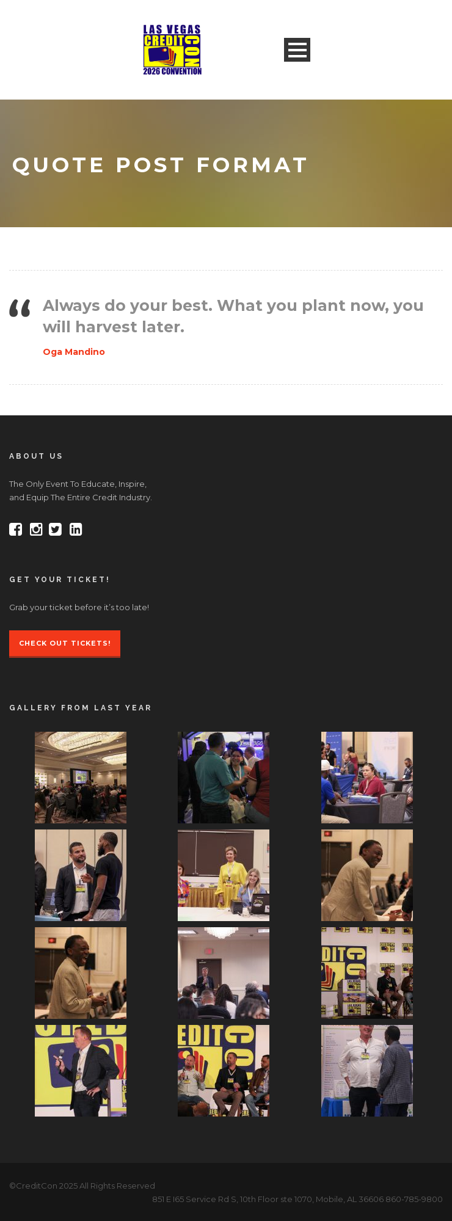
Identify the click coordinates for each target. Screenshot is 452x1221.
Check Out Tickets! (65, 643)
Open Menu (297, 50)
